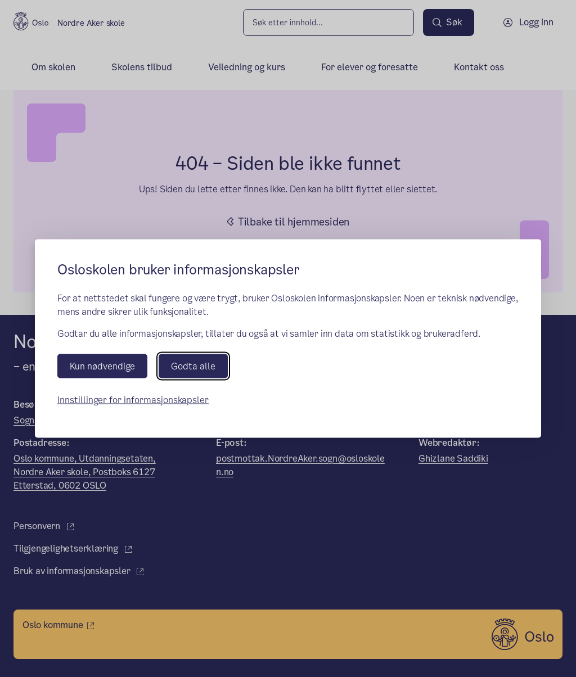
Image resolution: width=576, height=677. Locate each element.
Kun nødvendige (102, 365)
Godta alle (193, 365)
